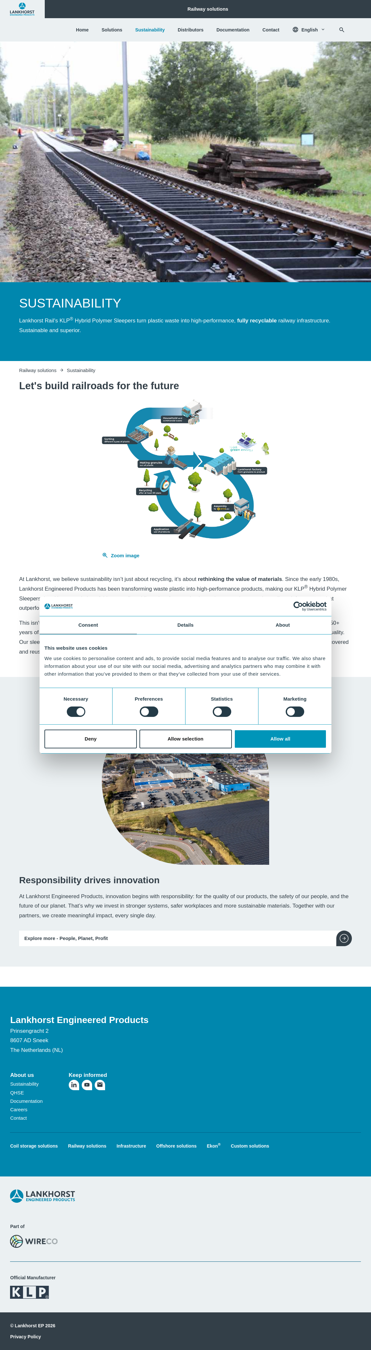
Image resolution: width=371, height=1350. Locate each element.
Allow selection (186, 738)
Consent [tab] (88, 625)
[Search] (342, 30)
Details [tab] (185, 625)
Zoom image (120, 555)
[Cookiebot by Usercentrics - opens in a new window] (298, 606)
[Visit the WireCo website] (34, 1241)
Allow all (280, 738)
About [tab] (283, 625)
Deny (91, 738)
